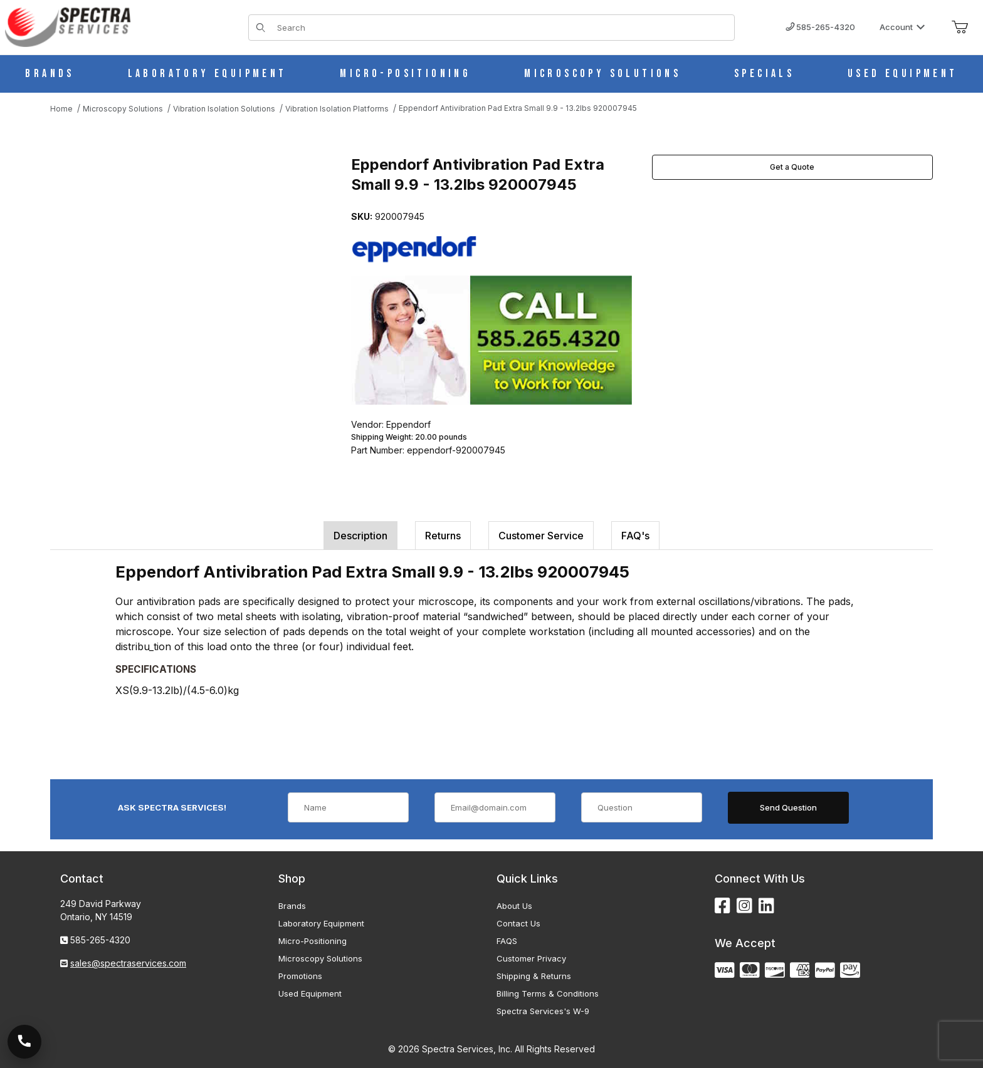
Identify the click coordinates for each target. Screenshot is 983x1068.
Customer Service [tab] (541, 535)
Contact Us (518, 923)
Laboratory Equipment (321, 923)
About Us (514, 906)
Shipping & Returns (534, 976)
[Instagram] (744, 906)
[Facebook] (722, 906)
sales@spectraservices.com (128, 963)
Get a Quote (792, 167)
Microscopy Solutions (320, 958)
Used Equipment (310, 993)
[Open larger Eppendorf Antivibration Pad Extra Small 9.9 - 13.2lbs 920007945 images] (188, 280)
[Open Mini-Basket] (960, 27)
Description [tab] (360, 535)
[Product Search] (502, 27)
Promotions (300, 976)
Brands (292, 906)
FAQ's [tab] (635, 535)
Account (902, 27)
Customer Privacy (531, 958)
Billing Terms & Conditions (548, 993)
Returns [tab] (443, 535)
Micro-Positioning (312, 941)
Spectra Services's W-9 (543, 1011)
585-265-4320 (820, 27)
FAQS (507, 941)
